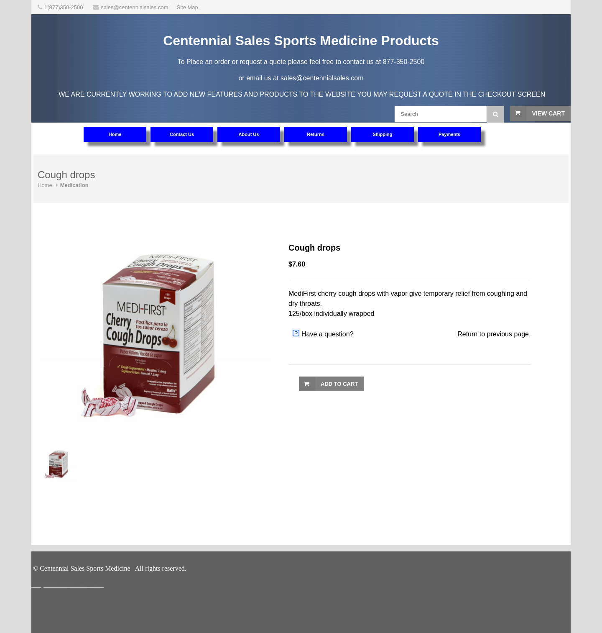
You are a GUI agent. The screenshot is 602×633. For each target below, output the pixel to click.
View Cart (548, 113)
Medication (74, 185)
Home (45, 185)
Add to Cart (339, 384)
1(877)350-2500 (64, 7)
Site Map (187, 7)
